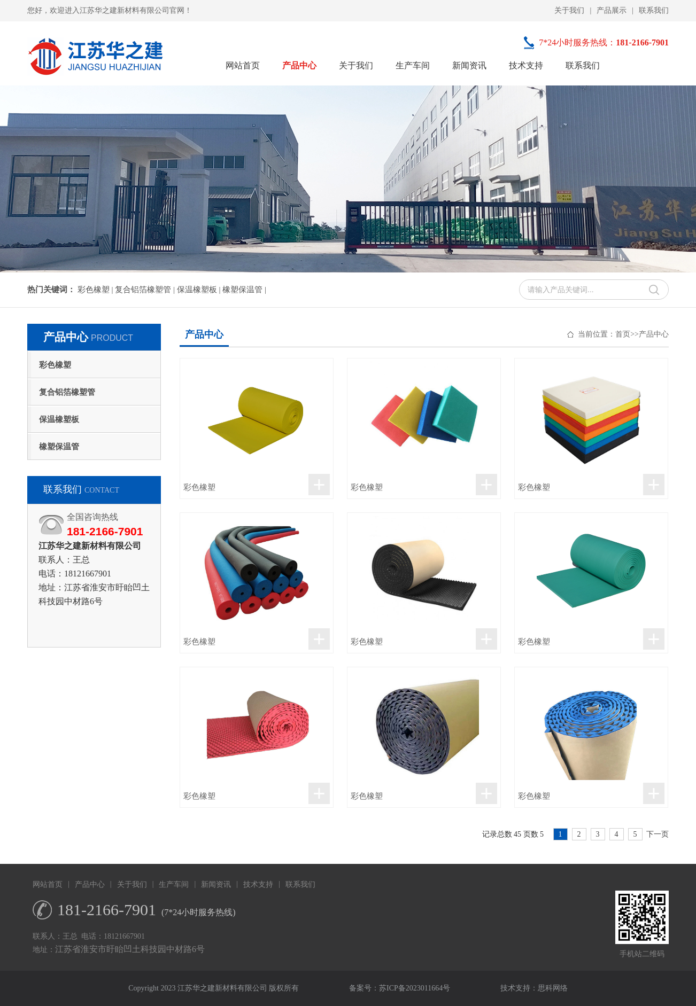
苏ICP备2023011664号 (414, 988)
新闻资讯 (469, 65)
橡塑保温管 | (244, 289)
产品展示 (612, 10)
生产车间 (413, 65)
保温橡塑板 (59, 419)
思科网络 (553, 988)
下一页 (657, 834)
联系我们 (654, 10)
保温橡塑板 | (200, 289)
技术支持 (526, 65)
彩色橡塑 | (96, 289)
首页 (622, 334)
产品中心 (299, 65)
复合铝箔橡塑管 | (146, 289)
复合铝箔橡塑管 (67, 392)
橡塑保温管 (59, 446)
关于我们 (569, 10)
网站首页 (243, 65)
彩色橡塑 (55, 365)
